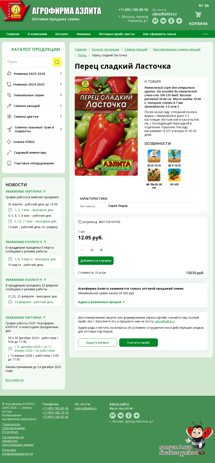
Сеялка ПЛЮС (24, 142)
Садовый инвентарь (30, 152)
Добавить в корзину (95, 260)
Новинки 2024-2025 (29, 84)
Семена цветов (26, 116)
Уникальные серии (29, 95)
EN (207, 5)
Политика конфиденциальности (17, 452)
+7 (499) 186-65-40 (55, 417)
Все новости (14, 380)
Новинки (83, 34)
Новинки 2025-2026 (29, 73)
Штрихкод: (101, 222)
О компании (37, 34)
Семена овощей (27, 106)
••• (206, 34)
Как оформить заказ (159, 34)
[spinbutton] (91, 250)
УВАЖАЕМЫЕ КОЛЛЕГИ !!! (23, 242)
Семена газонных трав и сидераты (34, 129)
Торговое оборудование (34, 163)
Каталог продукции (35, 49)
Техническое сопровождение (13, 426)
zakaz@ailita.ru (164, 321)
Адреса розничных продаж (99, 302)
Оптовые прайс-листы (117, 34)
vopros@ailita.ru (86, 408)
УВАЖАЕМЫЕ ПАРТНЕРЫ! (23, 191)
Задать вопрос (97, 342)
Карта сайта (119, 404)
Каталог (61, 34)
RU (201, 5)
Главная (12, 34)
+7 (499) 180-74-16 (55, 412)
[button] (101, 250)
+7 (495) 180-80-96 (55, 408)
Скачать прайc (138, 342)
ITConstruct (10, 432)
